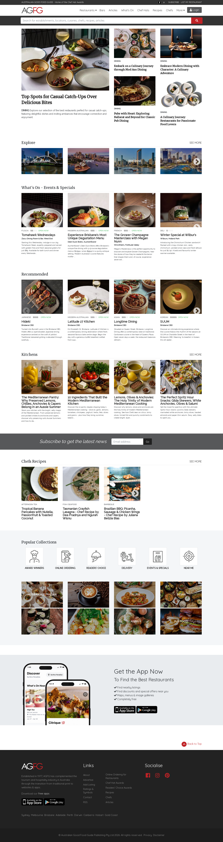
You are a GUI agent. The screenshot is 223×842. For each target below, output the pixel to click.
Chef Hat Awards (76, 2)
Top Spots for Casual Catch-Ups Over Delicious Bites (59, 99)
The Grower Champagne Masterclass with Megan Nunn (131, 238)
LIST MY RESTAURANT (191, 2)
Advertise (88, 779)
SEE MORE (196, 142)
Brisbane (49, 815)
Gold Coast (111, 815)
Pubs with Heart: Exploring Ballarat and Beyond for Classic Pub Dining (134, 117)
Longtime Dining (125, 321)
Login (194, 10)
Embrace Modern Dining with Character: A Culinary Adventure (179, 69)
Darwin (78, 815)
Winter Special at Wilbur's (178, 235)
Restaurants (87, 10)
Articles (113, 10)
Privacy (148, 835)
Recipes (157, 10)
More (180, 10)
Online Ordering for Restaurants (116, 776)
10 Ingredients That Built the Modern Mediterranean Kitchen (87, 400)
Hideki (25, 321)
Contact (87, 797)
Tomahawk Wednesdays (38, 235)
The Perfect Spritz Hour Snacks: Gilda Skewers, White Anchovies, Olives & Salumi (180, 400)
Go (147, 441)
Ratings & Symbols (88, 791)
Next (197, 162)
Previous (26, 162)
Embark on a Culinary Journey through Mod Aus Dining (133, 67)
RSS (85, 802)
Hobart (99, 815)
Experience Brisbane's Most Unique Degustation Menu (87, 236)
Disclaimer (159, 835)
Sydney (25, 815)
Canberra (88, 815)
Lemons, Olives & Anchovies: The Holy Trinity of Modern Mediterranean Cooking (134, 400)
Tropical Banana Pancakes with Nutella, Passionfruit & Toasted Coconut (37, 513)
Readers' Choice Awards (119, 787)
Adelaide (61, 815)
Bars (102, 10)
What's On (127, 10)
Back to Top (192, 744)
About (86, 775)
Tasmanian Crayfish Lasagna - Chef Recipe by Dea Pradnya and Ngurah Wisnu (81, 513)
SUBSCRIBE (173, 2)
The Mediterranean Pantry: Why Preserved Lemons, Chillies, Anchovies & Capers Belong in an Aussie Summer (41, 402)
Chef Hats (143, 10)
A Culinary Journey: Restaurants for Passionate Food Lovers (178, 120)
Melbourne (37, 815)
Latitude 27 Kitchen (81, 321)
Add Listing (89, 784)
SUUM (164, 321)
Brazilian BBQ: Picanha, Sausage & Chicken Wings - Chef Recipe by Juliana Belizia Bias (122, 513)
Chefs (169, 10)
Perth (70, 815)
